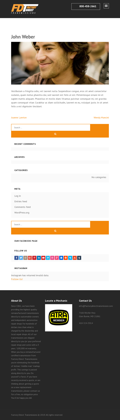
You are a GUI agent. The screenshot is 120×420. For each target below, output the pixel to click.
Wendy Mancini (101, 117)
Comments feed (22, 207)
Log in (17, 195)
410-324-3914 (86, 323)
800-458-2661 (85, 6)
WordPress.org (21, 212)
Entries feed (20, 201)
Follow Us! (17, 279)
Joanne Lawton (19, 117)
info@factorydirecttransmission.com (96, 306)
